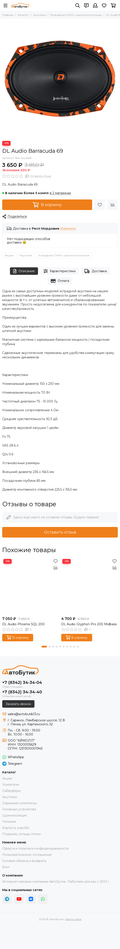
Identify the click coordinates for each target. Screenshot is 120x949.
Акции (9, 255)
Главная (7, 15)
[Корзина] (113, 5)
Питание (9, 822)
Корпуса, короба (15, 828)
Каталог (23, 15)
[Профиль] (95, 5)
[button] (44, 647)
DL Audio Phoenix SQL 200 (23, 624)
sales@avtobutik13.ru (24, 714)
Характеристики (60, 271)
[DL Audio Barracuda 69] (60, 78)
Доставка (95, 271)
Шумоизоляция (14, 815)
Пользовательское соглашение (27, 855)
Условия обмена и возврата (24, 861)
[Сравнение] (112, 204)
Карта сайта (73, 919)
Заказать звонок (18, 704)
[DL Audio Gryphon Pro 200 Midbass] (89, 586)
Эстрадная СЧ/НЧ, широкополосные (76, 15)
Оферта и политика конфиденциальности (35, 848)
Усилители (10, 785)
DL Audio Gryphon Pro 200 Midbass (89, 624)
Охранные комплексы (19, 803)
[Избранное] (104, 5)
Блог (6, 867)
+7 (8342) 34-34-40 (22, 692)
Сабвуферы (11, 791)
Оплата (60, 281)
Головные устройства (19, 809)
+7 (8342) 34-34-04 (22, 682)
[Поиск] (77, 5)
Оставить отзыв (60, 532)
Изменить (68, 228)
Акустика (39, 15)
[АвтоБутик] (20, 5)
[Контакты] (86, 5)
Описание (24, 271)
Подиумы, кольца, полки (21, 834)
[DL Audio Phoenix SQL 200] (30, 586)
